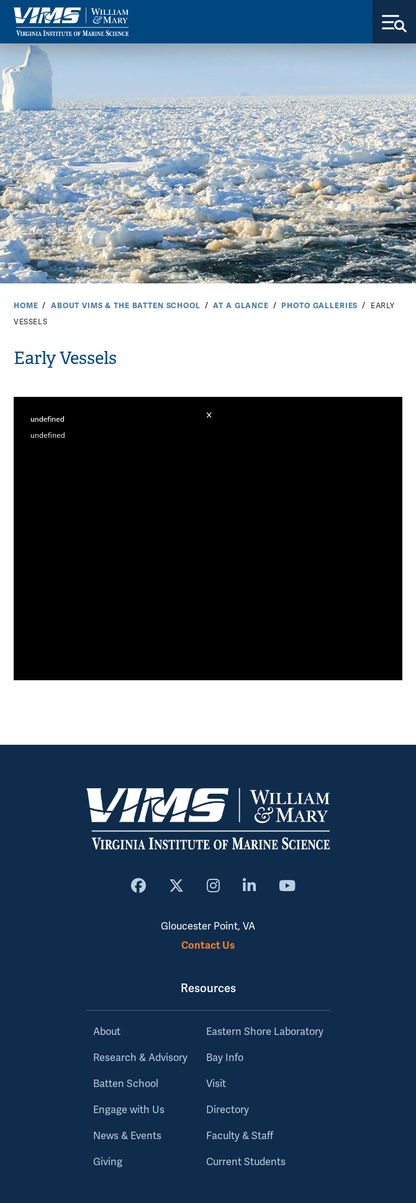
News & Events (127, 1136)
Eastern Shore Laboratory (264, 1032)
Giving (107, 1162)
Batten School (125, 1084)
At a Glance (240, 306)
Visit (216, 1084)
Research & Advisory (140, 1058)
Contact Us (208, 945)
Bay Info (224, 1058)
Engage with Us (129, 1110)
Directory (227, 1110)
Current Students (246, 1162)
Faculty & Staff (239, 1136)
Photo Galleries (319, 306)
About (106, 1032)
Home (26, 306)
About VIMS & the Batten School (126, 306)
